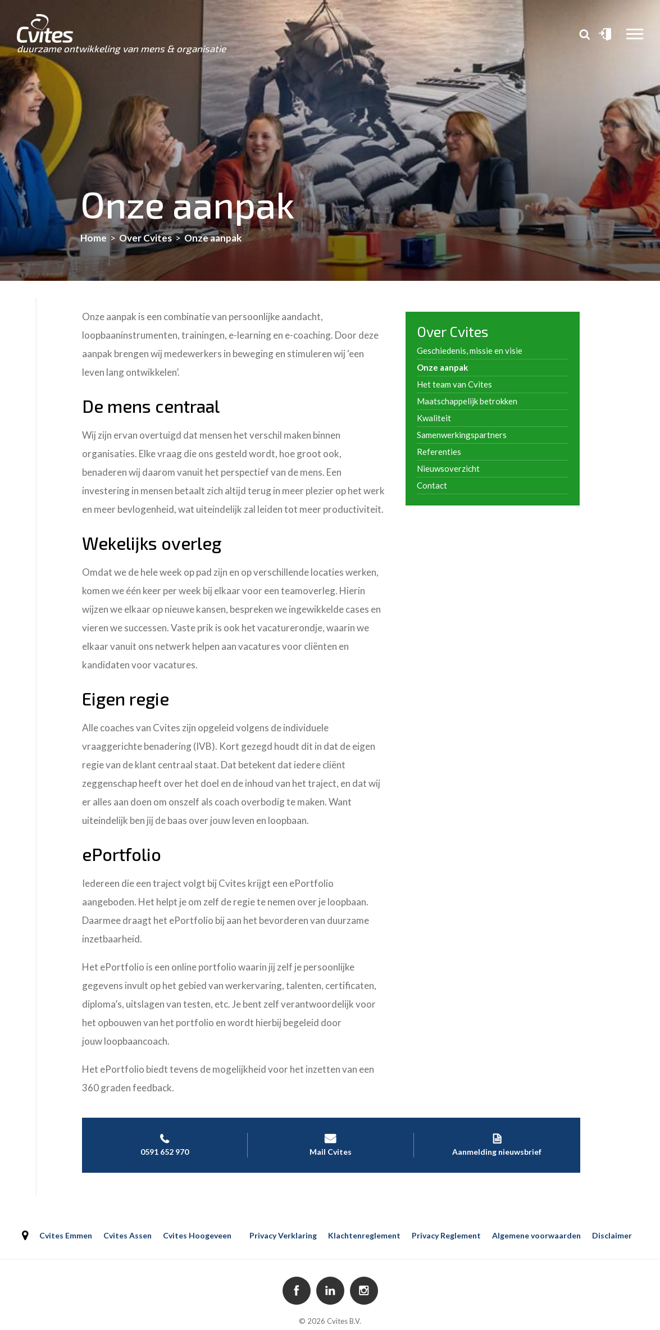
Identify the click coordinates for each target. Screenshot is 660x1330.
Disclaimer (612, 1235)
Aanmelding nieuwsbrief (497, 1144)
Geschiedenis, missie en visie (469, 350)
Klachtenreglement (364, 1235)
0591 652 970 (165, 1144)
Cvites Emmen (65, 1235)
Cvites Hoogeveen (197, 1235)
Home (93, 238)
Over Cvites (145, 238)
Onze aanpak (442, 367)
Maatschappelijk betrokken (467, 401)
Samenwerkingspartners (462, 435)
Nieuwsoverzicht (448, 468)
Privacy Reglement (446, 1235)
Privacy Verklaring (283, 1235)
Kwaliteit (434, 418)
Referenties (439, 452)
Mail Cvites (330, 1144)
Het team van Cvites (454, 384)
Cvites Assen (127, 1235)
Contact (432, 485)
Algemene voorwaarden (536, 1235)
